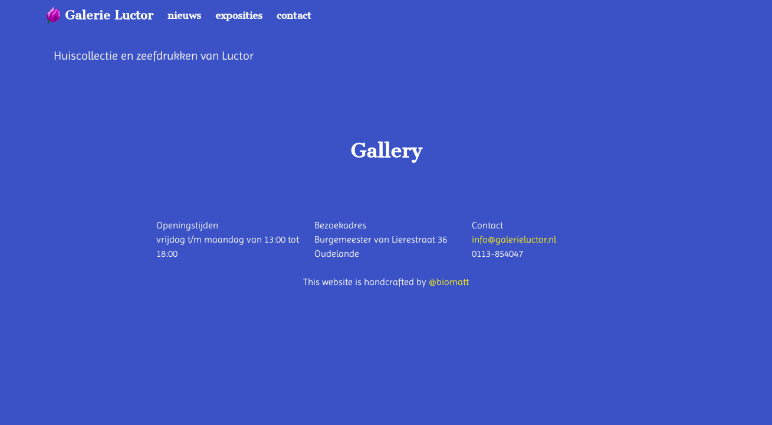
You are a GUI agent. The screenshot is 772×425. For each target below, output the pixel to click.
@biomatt (449, 281)
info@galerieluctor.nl (514, 239)
